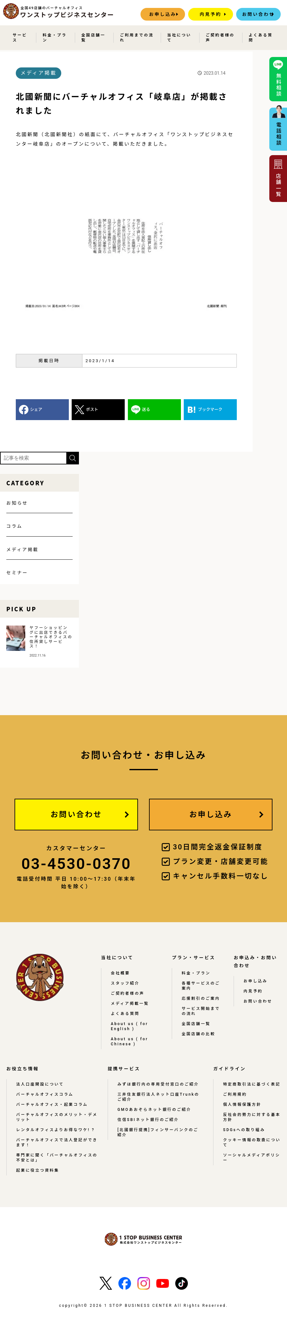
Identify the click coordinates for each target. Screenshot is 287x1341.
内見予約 (210, 14)
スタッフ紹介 (125, 983)
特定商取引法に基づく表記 (251, 1084)
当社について (179, 37)
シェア (36, 409)
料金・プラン (55, 37)
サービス (20, 37)
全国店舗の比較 (198, 1034)
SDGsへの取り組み (244, 1130)
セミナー (17, 572)
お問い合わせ (258, 14)
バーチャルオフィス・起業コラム (52, 1104)
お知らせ (17, 503)
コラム (14, 526)
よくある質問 (261, 37)
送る (146, 409)
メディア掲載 (22, 549)
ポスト (92, 409)
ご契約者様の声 (220, 37)
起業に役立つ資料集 (37, 1170)
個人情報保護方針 (242, 1104)
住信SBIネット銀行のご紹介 (148, 1120)
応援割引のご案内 (201, 998)
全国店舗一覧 (93, 37)
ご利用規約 (235, 1094)
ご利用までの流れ (136, 37)
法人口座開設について (40, 1084)
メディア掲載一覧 (130, 1003)
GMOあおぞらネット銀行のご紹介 (154, 1109)
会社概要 (120, 973)
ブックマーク (210, 409)
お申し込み (162, 14)
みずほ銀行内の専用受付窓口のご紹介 (158, 1084)
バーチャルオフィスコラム (45, 1094)
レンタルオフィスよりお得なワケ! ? (55, 1130)
